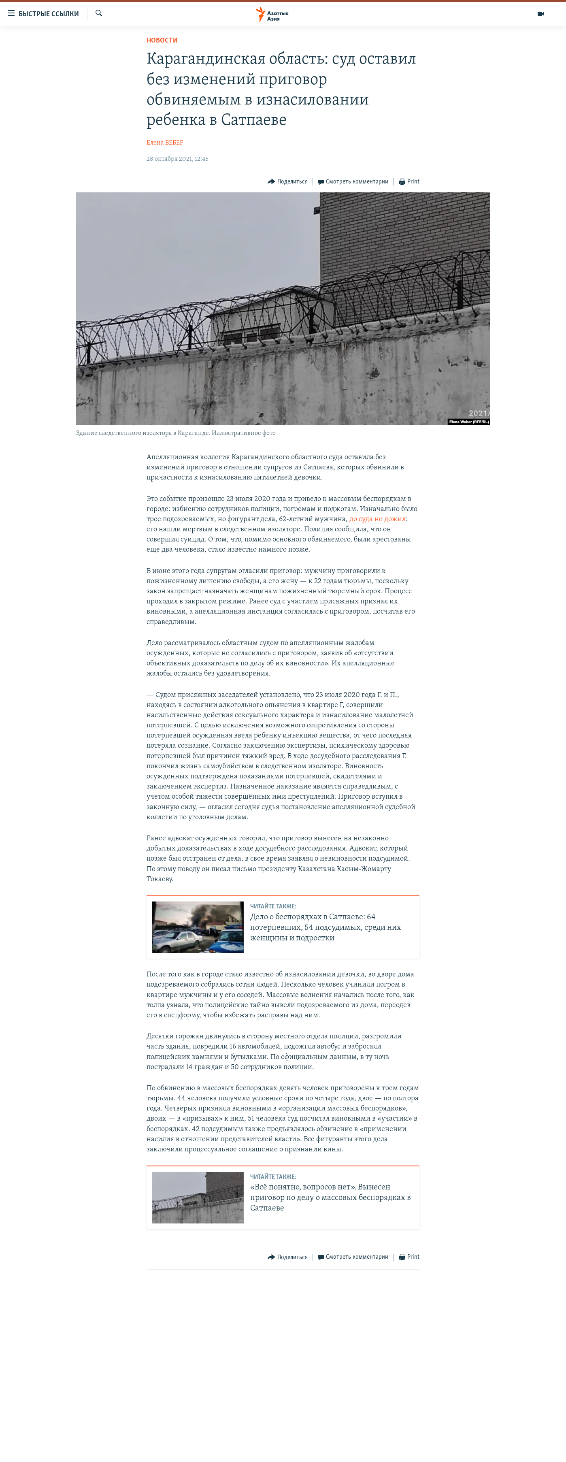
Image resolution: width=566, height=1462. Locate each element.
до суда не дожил (377, 519)
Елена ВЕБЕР (165, 143)
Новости (162, 41)
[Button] (288, 182)
